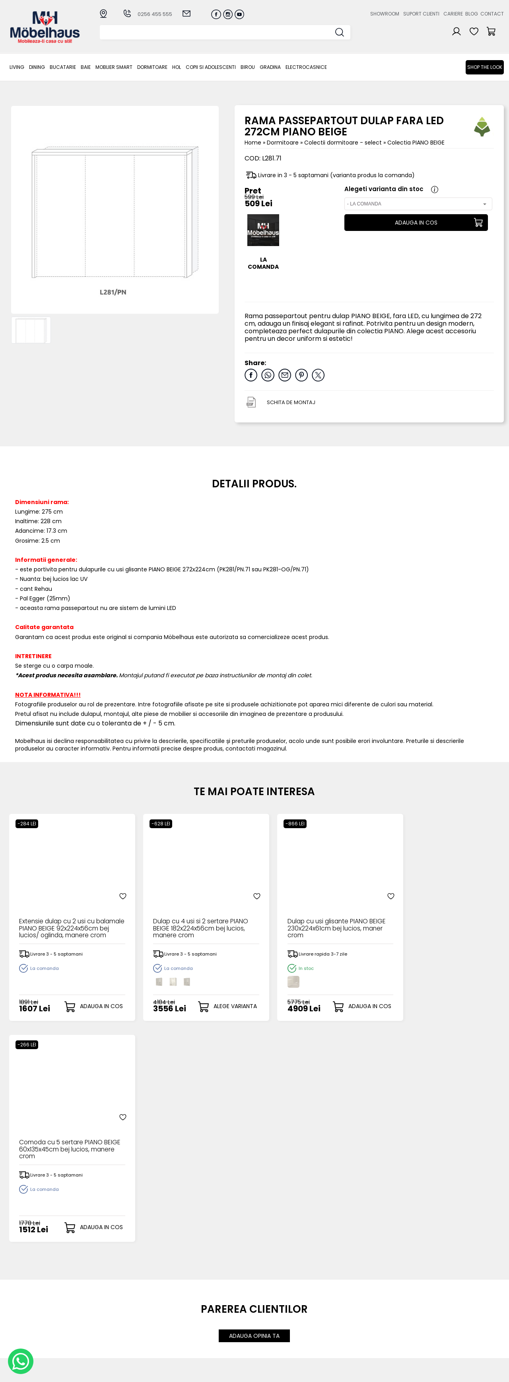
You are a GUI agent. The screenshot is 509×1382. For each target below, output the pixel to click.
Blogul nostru (339, 1307)
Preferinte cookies (347, 1320)
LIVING (17, 67)
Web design (457, 1372)
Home (253, 143)
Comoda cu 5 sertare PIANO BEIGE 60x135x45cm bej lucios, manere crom (437, 920)
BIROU (248, 67)
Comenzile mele (273, 1319)
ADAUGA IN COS (415, 223)
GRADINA (270, 67)
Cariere (453, 13)
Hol (176, 67)
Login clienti (265, 1293)
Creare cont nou (273, 1287)
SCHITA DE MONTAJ (291, 402)
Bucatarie (63, 67)
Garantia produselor (206, 1313)
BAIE (86, 67)
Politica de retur (199, 1326)
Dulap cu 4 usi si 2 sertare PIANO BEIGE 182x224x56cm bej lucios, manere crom (192, 920)
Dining (37, 67)
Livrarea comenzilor (205, 1300)
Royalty (494, 1372)
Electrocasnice (306, 67)
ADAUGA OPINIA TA (254, 1115)
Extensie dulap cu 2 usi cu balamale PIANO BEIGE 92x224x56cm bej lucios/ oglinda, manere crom (57, 920)
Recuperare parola (276, 1300)
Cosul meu (264, 1313)
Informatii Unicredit (204, 1339)
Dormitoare (152, 67)
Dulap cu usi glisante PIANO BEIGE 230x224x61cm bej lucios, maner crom (314, 920)
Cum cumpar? (198, 1287)
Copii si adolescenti (211, 67)
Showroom (384, 13)
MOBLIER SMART (113, 67)
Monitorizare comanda (210, 1320)
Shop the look (484, 67)
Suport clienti (421, 13)
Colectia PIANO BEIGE (416, 143)
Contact (492, 13)
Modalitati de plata (204, 1293)
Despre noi (336, 1287)
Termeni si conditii (203, 1307)
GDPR (184, 1333)
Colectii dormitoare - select (343, 143)
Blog (471, 13)
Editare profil (267, 1326)
